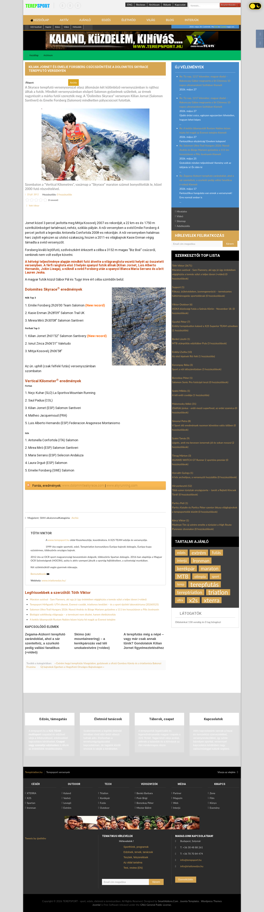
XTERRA (31, 793)
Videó (66, 27)
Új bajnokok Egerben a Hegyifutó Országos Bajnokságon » (72, 666)
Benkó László (181, 338)
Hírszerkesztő (182, 485)
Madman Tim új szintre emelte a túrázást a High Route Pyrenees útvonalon (202, 527)
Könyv (213, 802)
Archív (75, 517)
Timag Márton (181, 455)
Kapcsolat (180, 4)
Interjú (176, 807)
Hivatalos (182, 211)
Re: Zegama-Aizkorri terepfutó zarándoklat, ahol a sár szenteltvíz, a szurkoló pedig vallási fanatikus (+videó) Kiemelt (206, 180)
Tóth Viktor (34, 205)
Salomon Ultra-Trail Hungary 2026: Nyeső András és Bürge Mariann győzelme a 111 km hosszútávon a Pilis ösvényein (94, 609)
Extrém (67, 807)
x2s (193, 600)
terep (180, 584)
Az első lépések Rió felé (193, 356)
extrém (199, 552)
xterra (211, 600)
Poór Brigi (141, 798)
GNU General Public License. (156, 904)
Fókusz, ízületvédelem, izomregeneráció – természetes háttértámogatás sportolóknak (202, 293)
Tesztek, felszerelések (136, 857)
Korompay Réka (182, 364)
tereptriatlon (189, 592)
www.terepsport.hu (58, 539)
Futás (103, 802)
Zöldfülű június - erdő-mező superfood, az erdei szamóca (204, 410)
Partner (177, 793)
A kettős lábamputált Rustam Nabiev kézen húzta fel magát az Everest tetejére (72, 619)
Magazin (178, 798)
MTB (182, 576)
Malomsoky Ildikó (184, 403)
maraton (210, 568)
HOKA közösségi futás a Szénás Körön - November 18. (203, 311)
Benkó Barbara (144, 793)
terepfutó (58, 522)
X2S (29, 798)
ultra (180, 600)
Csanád (223, 27)
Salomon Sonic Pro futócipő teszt (200, 382)
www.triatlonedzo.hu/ (54, 580)
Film (212, 798)
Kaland (67, 793)
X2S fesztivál (36, 27)
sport (215, 576)
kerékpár (186, 568)
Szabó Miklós (181, 390)
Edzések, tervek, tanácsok (138, 852)
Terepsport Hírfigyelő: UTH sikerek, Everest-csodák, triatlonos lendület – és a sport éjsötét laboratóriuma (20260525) (94, 604)
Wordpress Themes (211, 901)
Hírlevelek (77, 27)
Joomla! (96, 904)
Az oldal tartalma (133, 862)
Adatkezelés (183, 225)
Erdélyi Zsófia (182, 351)
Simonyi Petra (181, 421)
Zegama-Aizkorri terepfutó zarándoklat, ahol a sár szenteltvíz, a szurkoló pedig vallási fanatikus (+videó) (45, 643)
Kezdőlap (33, 55)
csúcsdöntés (75, 522)
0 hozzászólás (64, 194)
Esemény (215, 807)
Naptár (48, 27)
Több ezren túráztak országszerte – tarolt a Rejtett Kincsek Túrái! (204, 492)
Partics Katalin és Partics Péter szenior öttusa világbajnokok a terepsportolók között (204, 509)
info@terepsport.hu (191, 859)
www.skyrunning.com (122, 485)
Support (178, 287)
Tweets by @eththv (35, 838)
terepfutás (204, 584)
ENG (129, 4)
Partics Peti (180, 503)
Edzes (57, 27)
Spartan (31, 802)
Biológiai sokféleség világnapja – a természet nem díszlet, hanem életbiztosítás (73, 614)
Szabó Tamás (181, 438)
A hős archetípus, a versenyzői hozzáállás (204, 477)
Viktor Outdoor (182, 304)
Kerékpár (105, 798)
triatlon (218, 592)
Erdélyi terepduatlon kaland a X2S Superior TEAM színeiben (205, 328)
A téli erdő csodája (190, 395)
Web (175, 802)
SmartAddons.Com (168, 901)
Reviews (140, 4)
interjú (182, 560)
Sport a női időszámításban (196, 369)
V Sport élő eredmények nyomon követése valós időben (204, 427)
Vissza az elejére (228, 772)
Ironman (201, 560)
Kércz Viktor (180, 520)
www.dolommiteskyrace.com (83, 485)
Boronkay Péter (182, 377)
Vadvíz (66, 798)
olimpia (200, 576)
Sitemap (181, 221)
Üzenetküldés (185, 879)
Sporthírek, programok (136, 846)
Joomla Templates (189, 901)
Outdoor (105, 807)
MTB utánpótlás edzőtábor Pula (199, 343)
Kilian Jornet (40, 522)
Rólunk (167, 4)
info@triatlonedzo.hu (191, 866)
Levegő (67, 802)
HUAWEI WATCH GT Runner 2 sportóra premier (200, 462)
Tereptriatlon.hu (33, 772)
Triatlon (104, 793)
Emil (216, 27)
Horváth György (182, 472)
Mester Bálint (143, 807)
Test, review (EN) (133, 867)
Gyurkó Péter (181, 321)
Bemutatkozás (40, 573)
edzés (181, 552)
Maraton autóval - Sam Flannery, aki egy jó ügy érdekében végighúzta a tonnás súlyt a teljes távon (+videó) (88, 599)
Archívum (154, 4)
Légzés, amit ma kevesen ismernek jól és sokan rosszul (203, 444)
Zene (212, 793)
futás (216, 552)
